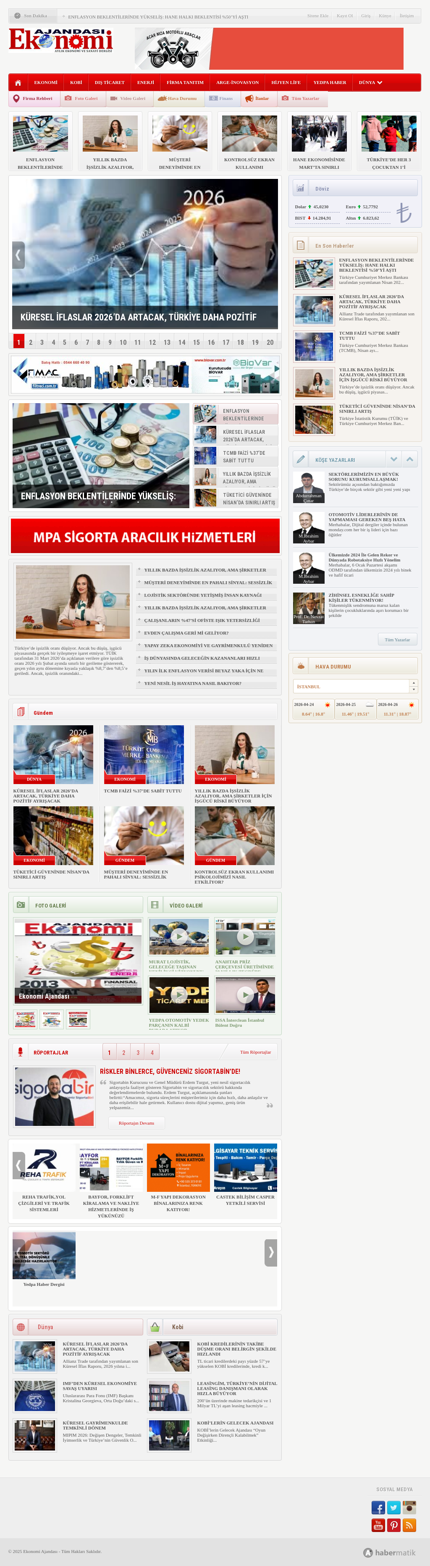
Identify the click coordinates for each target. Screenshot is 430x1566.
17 (226, 342)
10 (123, 342)
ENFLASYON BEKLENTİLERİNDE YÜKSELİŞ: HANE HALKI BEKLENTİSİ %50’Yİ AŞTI (158, 16)
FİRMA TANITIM (185, 82)
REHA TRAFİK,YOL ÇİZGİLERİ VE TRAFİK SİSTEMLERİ (44, 1178)
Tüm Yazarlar (306, 98)
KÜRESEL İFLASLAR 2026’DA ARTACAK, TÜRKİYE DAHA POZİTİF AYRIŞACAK (45, 795)
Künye (385, 15)
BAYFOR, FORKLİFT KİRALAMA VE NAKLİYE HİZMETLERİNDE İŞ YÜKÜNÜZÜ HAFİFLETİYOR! (111, 1184)
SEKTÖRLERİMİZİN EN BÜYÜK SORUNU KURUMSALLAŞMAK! (364, 477)
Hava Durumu (182, 98)
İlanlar (262, 98)
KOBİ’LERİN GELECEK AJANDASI (235, 1422)
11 (137, 342)
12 (152, 342)
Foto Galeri (86, 98)
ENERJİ (145, 82)
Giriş (366, 15)
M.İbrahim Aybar (308, 538)
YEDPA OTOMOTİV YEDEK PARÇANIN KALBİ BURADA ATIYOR (179, 1025)
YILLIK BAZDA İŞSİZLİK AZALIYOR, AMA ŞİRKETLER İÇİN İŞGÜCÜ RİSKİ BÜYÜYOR (205, 573)
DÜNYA (371, 82)
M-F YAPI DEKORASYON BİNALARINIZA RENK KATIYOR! (178, 1178)
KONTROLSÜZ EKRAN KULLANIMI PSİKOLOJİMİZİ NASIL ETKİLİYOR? (234, 876)
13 (167, 342)
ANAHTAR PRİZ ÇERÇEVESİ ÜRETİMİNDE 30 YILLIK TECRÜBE (244, 966)
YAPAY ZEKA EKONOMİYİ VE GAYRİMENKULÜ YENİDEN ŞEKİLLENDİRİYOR (208, 649)
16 (211, 342)
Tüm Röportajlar (255, 1051)
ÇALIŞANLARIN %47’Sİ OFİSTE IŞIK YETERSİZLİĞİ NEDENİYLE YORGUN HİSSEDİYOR (202, 624)
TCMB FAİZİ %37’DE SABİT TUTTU (143, 790)
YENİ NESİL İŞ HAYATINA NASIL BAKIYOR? (193, 683)
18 (240, 342)
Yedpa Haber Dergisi (44, 1259)
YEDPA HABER (329, 82)
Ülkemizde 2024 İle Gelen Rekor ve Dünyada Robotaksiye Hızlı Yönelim (365, 557)
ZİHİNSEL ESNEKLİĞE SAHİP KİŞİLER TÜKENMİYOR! (361, 598)
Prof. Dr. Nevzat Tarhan (309, 619)
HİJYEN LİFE (286, 82)
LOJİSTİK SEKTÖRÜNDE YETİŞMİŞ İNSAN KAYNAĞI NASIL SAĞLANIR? (203, 599)
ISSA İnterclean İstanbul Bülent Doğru (240, 1023)
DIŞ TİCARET (110, 82)
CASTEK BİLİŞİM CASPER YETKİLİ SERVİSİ (245, 1175)
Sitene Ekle (317, 15)
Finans (226, 98)
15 (196, 342)
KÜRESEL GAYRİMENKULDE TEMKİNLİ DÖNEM (95, 1425)
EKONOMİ (46, 82)
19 (255, 342)
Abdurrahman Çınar (308, 498)
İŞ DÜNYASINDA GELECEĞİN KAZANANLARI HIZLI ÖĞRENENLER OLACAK (202, 662)
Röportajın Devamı (137, 1122)
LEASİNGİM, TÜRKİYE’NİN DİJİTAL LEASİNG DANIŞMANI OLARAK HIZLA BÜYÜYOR (237, 1388)
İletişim (407, 15)
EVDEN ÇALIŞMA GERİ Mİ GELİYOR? (186, 632)
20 (270, 342)
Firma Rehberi (37, 98)
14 (181, 342)
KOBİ (76, 82)
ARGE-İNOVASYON (237, 82)
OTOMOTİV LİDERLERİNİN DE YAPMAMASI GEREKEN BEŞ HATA (367, 517)
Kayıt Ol (345, 15)
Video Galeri (133, 98)
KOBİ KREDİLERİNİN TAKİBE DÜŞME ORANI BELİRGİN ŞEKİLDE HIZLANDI (237, 1348)
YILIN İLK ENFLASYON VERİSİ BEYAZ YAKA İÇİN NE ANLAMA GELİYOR (204, 674)
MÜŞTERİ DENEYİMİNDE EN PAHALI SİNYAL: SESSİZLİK (208, 582)
